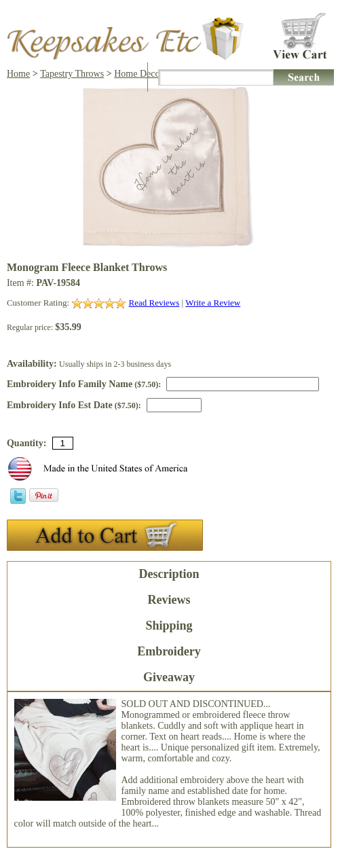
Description (168, 574)
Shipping (168, 625)
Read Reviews (154, 302)
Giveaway (169, 677)
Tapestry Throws (72, 74)
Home (18, 74)
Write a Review (212, 302)
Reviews (169, 600)
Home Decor (138, 74)
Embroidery (169, 651)
